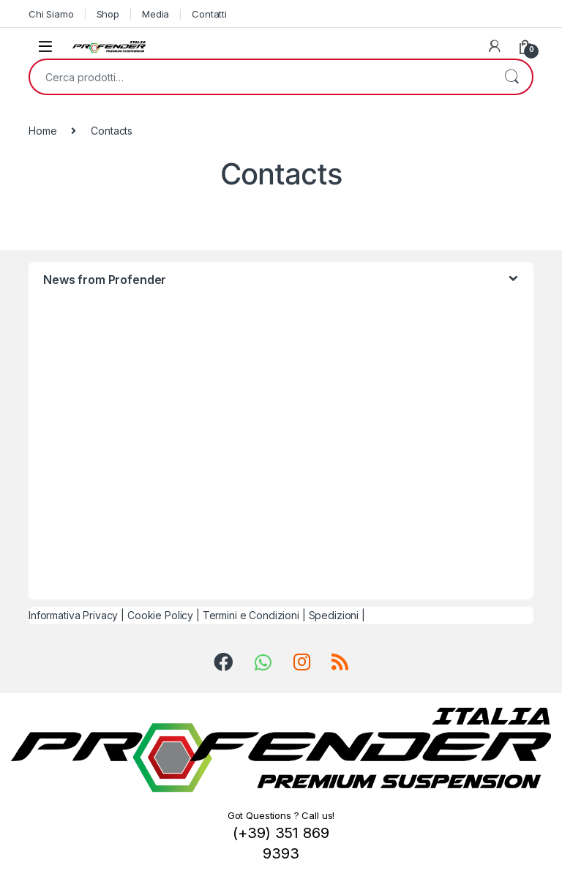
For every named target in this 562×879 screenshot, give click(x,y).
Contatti (209, 14)
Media (155, 14)
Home (42, 130)
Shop (108, 14)
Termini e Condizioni (251, 615)
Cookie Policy (160, 615)
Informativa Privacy (73, 615)
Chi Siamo (51, 14)
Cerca (511, 77)
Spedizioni (334, 615)
